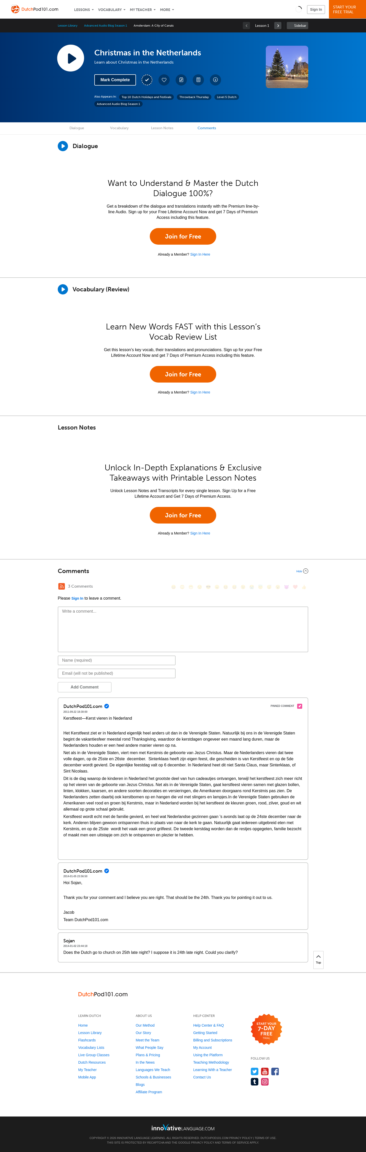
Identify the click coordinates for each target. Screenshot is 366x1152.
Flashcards (87, 1040)
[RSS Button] (61, 586)
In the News (145, 1062)
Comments (207, 128)
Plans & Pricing (148, 1055)
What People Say (149, 1048)
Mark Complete (115, 80)
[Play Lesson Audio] (70, 58)
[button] (298, 9)
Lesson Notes (162, 128)
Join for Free (183, 236)
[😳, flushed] (182, 587)
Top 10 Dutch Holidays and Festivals (146, 97)
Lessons (82, 10)
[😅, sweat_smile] (234, 587)
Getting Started (205, 1033)
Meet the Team (147, 1040)
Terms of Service (235, 1142)
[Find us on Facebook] (275, 1071)
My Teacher (141, 10)
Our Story (143, 1033)
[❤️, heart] (295, 587)
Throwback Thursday (194, 97)
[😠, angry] (217, 587)
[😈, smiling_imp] (286, 587)
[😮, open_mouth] (277, 587)
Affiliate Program (149, 1092)
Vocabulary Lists (91, 1048)
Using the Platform (208, 1055)
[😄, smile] (173, 587)
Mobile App (87, 1077)
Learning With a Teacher (212, 1070)
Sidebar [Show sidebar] (300, 25)
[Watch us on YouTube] (265, 1071)
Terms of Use (265, 1137)
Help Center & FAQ (208, 1025)
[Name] (117, 660)
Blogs (140, 1085)
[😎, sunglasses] (208, 587)
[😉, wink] (243, 587)
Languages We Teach (153, 1070)
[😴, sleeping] (269, 587)
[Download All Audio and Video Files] (215, 80)
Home (83, 1025)
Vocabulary (110, 10)
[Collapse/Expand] (183, 571)
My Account (202, 1048)
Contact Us (202, 1077)
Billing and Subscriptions (212, 1040)
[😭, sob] (251, 587)
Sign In (316, 9)
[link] (277, 25)
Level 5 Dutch (226, 97)
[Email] (117, 673)
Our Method (145, 1025)
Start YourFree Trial (348, 9)
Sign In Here (200, 254)
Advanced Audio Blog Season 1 (105, 25)
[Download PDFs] (198, 80)
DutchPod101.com (214, 1137)
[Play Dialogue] (63, 146)
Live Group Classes (93, 1055)
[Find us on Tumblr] (255, 1082)
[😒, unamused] (199, 587)
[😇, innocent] (260, 587)
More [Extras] (165, 10)
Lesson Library (67, 25)
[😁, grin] (191, 587)
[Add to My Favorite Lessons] (164, 80)
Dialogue (77, 128)
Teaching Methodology (211, 1062)
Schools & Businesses (153, 1077)
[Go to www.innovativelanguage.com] (183, 1127)
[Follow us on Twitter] (255, 1071)
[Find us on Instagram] (265, 1082)
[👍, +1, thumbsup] (304, 587)
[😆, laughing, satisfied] (225, 587)
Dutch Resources (92, 1062)
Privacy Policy (240, 1137)
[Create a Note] (181, 80)
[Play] (63, 289)
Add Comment (84, 687)
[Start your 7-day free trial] (266, 1029)
